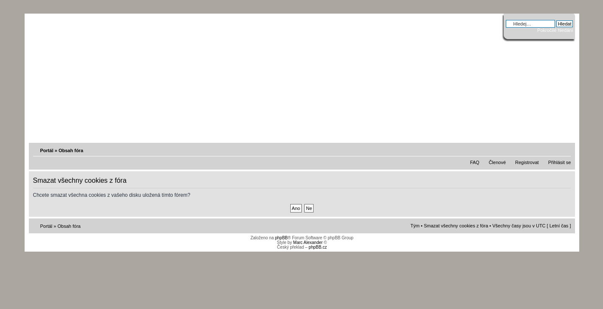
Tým (414, 225)
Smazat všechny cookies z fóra (456, 225)
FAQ (475, 162)
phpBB (281, 237)
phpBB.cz (318, 247)
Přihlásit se (559, 162)
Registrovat (527, 162)
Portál (46, 150)
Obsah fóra (71, 150)
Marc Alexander (308, 242)
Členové (497, 162)
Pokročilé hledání (555, 30)
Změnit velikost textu (565, 150)
